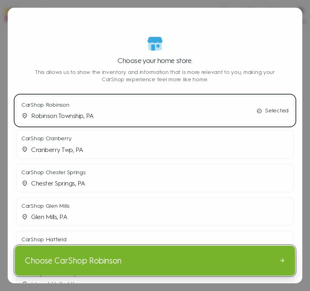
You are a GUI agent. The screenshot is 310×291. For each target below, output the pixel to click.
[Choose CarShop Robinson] (155, 261)
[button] (155, 110)
